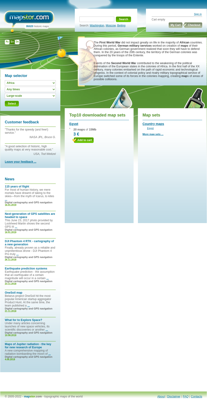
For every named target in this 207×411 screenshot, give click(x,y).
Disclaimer (173, 396)
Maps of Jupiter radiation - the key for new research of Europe (28, 346)
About (161, 396)
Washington (97, 25)
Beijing (121, 25)
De (17, 41)
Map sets (151, 115)
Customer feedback (22, 122)
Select (12, 103)
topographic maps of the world (63, 396)
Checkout (194, 25)
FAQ (186, 396)
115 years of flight (17, 186)
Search (123, 19)
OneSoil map (13, 292)
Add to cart (84, 140)
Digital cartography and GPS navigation (28, 202)
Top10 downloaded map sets (97, 115)
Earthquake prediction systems (26, 268)
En (12, 41)
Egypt (73, 124)
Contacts (196, 396)
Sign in (198, 14)
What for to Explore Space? (23, 320)
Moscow (111, 25)
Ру (7, 41)
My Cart (176, 25)
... (6, 199)
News (9, 179)
